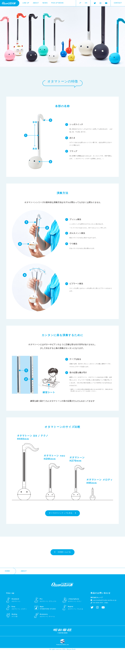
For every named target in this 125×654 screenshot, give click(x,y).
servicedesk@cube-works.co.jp (103, 603)
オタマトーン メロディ (83, 162)
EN (86, 3)
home (7, 574)
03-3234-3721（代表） (100, 606)
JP (80, 3)
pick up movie (57, 3)
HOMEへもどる (62, 555)
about (36, 3)
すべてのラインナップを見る (62, 514)
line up (26, 3)
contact (118, 3)
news (45, 3)
